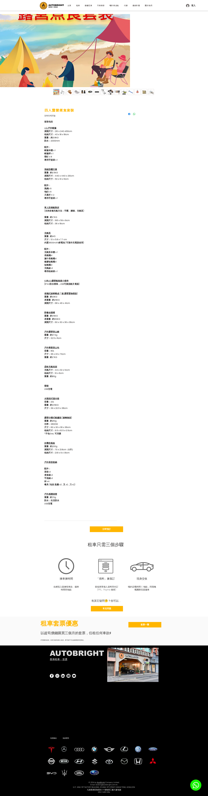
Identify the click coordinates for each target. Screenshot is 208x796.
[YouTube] (74, 676)
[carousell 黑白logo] (68, 676)
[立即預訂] (106, 529)
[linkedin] (63, 676)
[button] (78, 5)
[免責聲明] (70, 738)
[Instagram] (57, 676)
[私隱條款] (56, 738)
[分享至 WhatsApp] (134, 114)
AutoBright (101, 782)
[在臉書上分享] (129, 114)
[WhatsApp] (195, 785)
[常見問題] (107, 608)
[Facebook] (52, 676)
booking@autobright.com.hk (107, 785)
